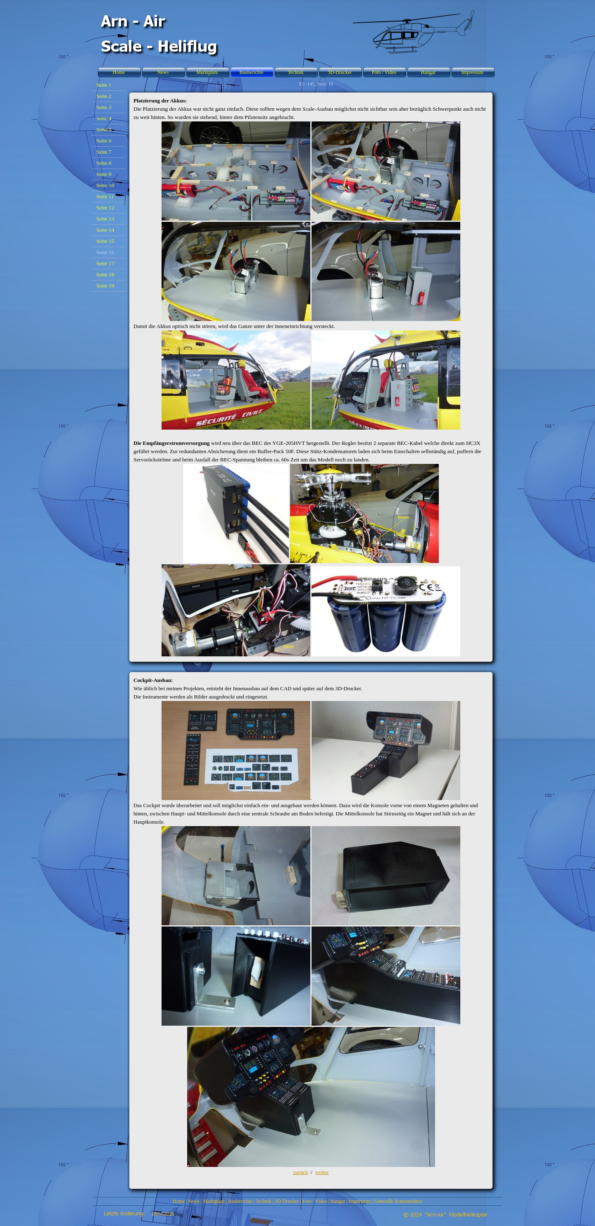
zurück (300, 1172)
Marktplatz (214, 1201)
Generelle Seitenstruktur (398, 1201)
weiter (321, 1172)
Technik (263, 1201)
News (193, 1201)
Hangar (338, 1201)
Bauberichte (240, 1201)
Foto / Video (314, 1201)
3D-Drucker (287, 1201)
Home (179, 1201)
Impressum (360, 1201)
